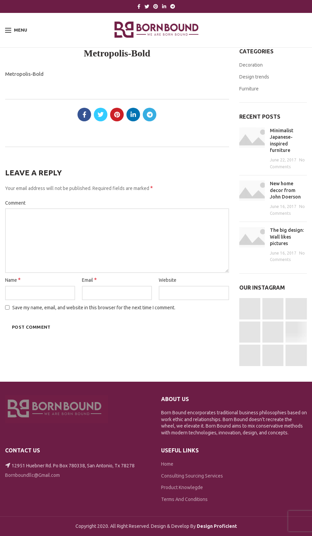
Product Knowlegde (182, 487)
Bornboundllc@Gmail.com (32, 475)
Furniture (249, 88)
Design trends (254, 77)
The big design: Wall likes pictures (287, 236)
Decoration (251, 65)
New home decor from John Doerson (285, 190)
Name (13, 280)
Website (167, 280)
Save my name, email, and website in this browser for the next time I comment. (93, 307)
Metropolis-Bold (24, 74)
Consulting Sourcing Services (192, 476)
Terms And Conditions (184, 499)
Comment (15, 203)
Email (89, 280)
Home (167, 464)
